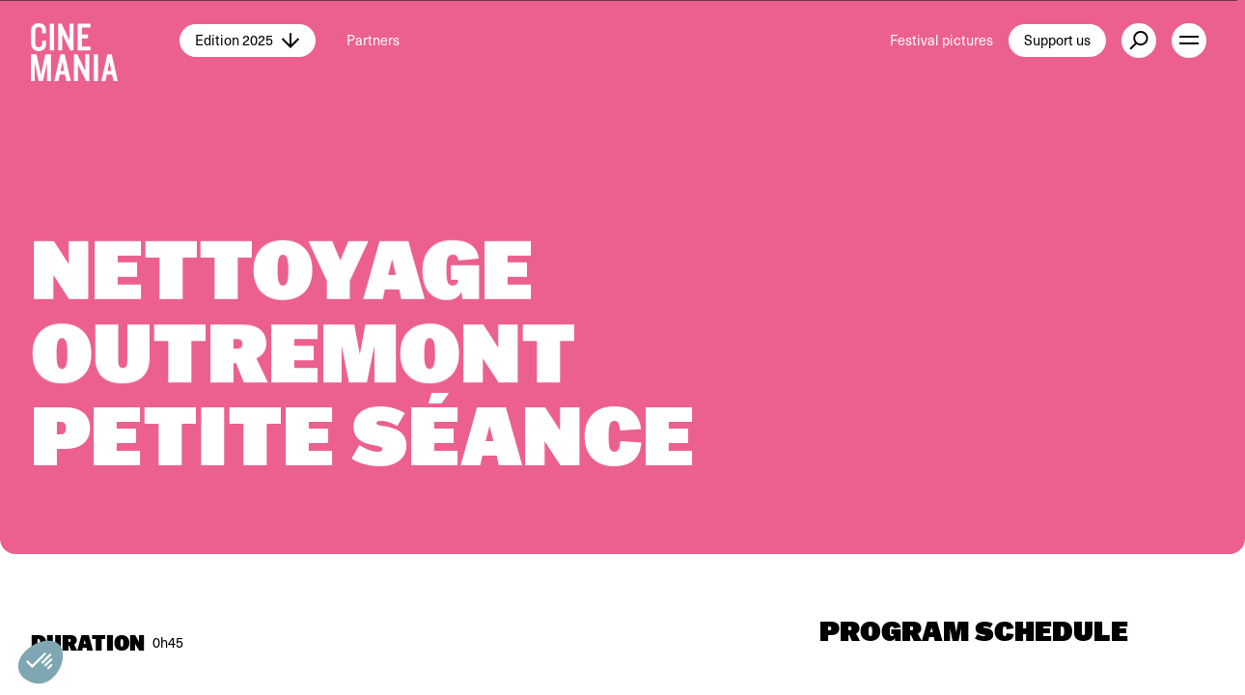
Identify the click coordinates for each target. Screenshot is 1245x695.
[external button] (1138, 40)
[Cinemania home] (105, 40)
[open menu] (1189, 40)
